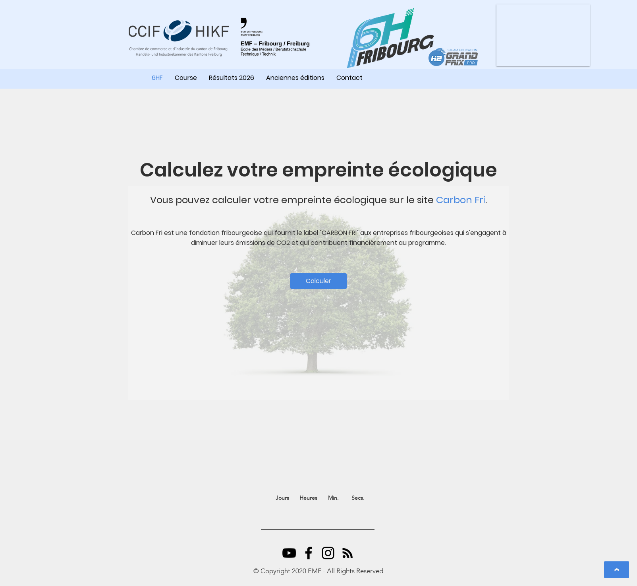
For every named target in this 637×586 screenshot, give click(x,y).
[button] (543, 35)
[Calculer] (318, 281)
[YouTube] (289, 553)
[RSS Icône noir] (347, 553)
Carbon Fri (460, 199)
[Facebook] (308, 553)
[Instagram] (328, 553)
